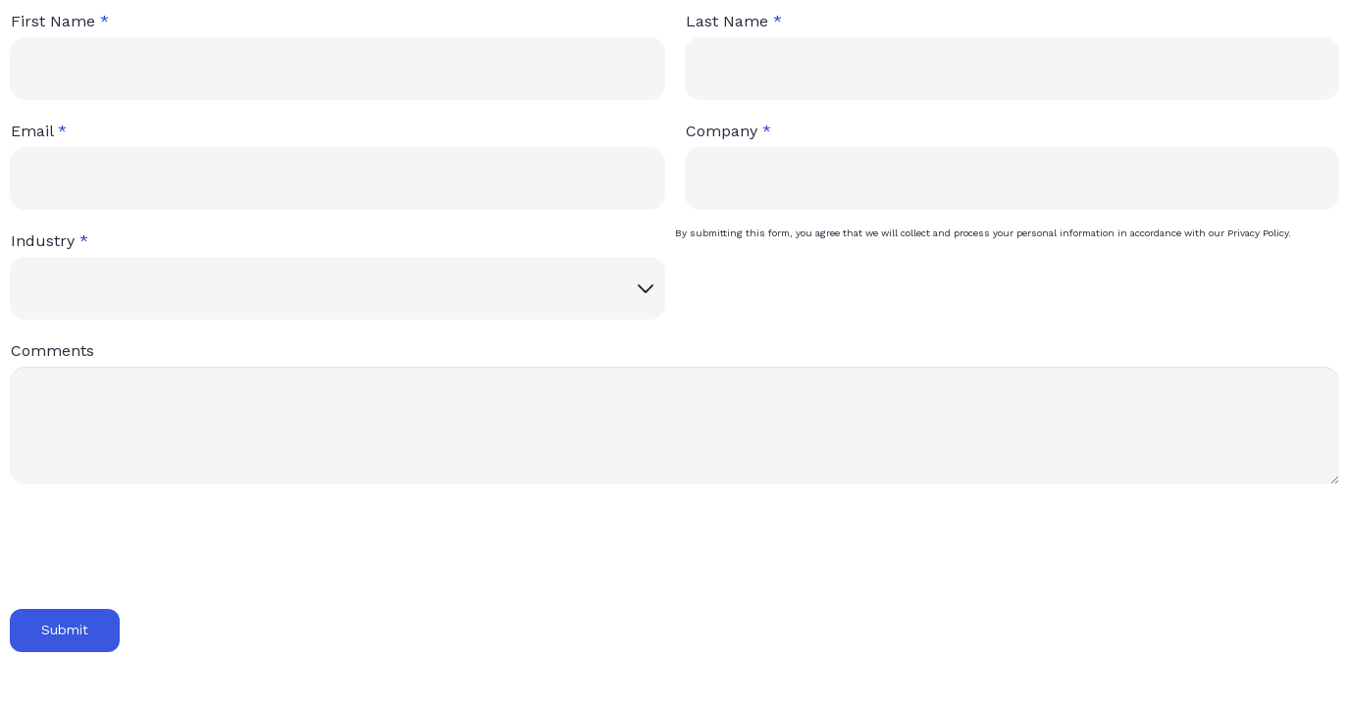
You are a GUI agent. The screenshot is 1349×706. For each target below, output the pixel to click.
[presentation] (154, 559)
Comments (52, 350)
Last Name (727, 21)
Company (721, 131)
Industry (43, 240)
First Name (53, 21)
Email (32, 131)
